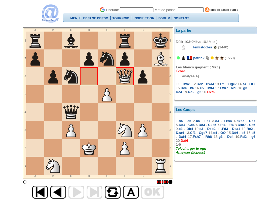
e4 (244, 84)
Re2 (200, 84)
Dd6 (184, 88)
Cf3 (223, 84)
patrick (199, 58)
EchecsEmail (50, 13)
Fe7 (207, 121)
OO (252, 84)
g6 (199, 92)
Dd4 (182, 125)
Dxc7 (242, 125)
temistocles (202, 47)
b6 (192, 88)
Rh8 (234, 88)
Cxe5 (212, 125)
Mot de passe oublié (224, 9)
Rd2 (191, 92)
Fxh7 (224, 88)
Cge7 (232, 84)
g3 (245, 88)
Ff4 (223, 125)
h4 (181, 121)
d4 (217, 121)
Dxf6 (211, 92)
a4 (198, 121)
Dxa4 (210, 84)
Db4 (190, 129)
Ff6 (231, 125)
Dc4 (179, 92)
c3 (201, 129)
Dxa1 (187, 84)
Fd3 (225, 129)
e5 (202, 88)
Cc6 (191, 125)
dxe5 (241, 121)
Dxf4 (210, 88)
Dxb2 (211, 129)
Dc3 (202, 125)
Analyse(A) (190, 76)
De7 (252, 121)
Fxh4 (228, 121)
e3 (180, 129)
